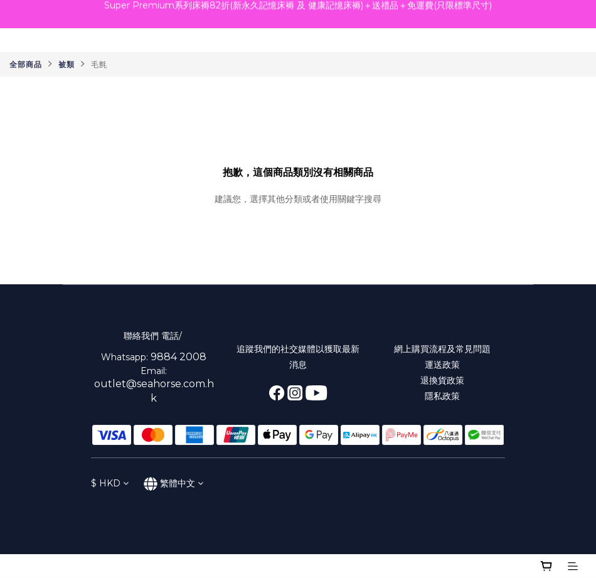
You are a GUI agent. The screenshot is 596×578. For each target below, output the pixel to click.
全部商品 (25, 64)
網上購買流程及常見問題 (442, 349)
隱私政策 (442, 396)
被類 (66, 64)
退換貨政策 (442, 380)
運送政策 (442, 364)
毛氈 (99, 64)
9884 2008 (178, 357)
